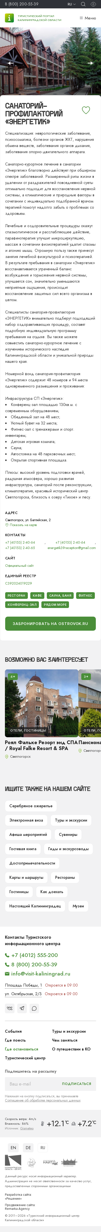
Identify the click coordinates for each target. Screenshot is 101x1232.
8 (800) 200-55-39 (21, 4)
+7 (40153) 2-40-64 (20, 542)
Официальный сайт (19, 565)
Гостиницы (19, 892)
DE (28, 1148)
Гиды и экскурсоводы (68, 849)
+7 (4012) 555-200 (34, 955)
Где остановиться (21, 1049)
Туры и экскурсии (71, 820)
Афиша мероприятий (28, 834)
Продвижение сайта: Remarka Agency (20, 1207)
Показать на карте (23, 524)
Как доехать (51, 892)
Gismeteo (27, 1128)
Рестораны (65, 877)
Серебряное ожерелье (30, 806)
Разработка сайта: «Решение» (18, 1197)
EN (13, 1148)
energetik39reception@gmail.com (72, 547)
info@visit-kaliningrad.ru (40, 973)
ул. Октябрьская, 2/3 (23, 994)
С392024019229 (18, 583)
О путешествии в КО (71, 1049)
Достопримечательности (32, 863)
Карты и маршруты (26, 877)
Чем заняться (64, 1040)
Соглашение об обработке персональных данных (43, 1100)
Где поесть (15, 1040)
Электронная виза (26, 820)
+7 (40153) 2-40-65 (20, 547)
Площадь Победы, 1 (23, 985)
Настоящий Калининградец (35, 906)
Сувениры (68, 834)
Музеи (78, 906)
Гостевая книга (22, 849)
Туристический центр (25, 1058)
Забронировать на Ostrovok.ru (50, 623)
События (13, 1031)
